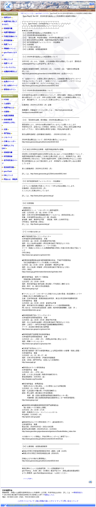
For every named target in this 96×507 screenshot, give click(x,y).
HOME (6, 99)
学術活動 (36, 10)
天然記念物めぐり (10, 36)
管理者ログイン (10, 89)
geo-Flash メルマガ (42, 13)
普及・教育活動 (62, 10)
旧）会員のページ (10, 85)
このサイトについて (26, 501)
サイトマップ (56, 501)
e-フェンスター (76, 10)
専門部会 (7, 133)
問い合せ (67, 501)
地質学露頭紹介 (10, 32)
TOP (22, 13)
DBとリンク (8, 59)
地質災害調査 (9, 115)
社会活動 (49, 10)
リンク (76, 501)
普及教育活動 (9, 167)
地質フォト (8, 44)
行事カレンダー (10, 141)
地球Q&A (7, 17)
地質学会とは (23, 10)
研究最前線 (8, 40)
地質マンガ (8, 63)
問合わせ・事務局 (10, 179)
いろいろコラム (10, 67)
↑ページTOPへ (28, 479)
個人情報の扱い (42, 501)
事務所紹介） (79, 492)
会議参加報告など (10, 71)
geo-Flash (8, 171)
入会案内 (7, 103)
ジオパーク (8, 137)
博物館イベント (10, 48)
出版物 (6, 111)
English (88, 10)
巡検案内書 (8, 28)
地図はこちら (49, 495)
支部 (5, 129)
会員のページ (9, 81)
